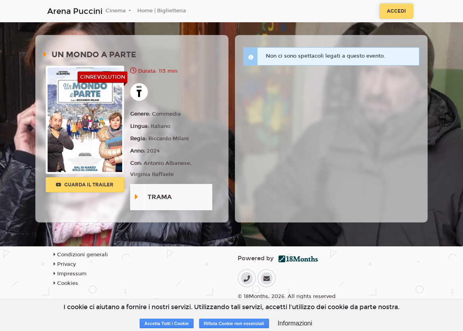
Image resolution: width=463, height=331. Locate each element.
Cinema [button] (116, 11)
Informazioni (295, 323)
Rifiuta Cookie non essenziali (234, 323)
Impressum (70, 274)
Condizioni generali (81, 255)
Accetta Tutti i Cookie (166, 323)
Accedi (396, 11)
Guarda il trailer (84, 185)
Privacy (65, 264)
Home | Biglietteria (161, 11)
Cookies (66, 283)
